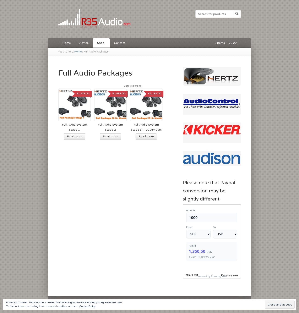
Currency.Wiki (229, 275)
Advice (84, 43)
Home (66, 43)
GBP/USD (192, 275)
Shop (100, 43)
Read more (74, 136)
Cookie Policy (87, 306)
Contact (119, 43)
